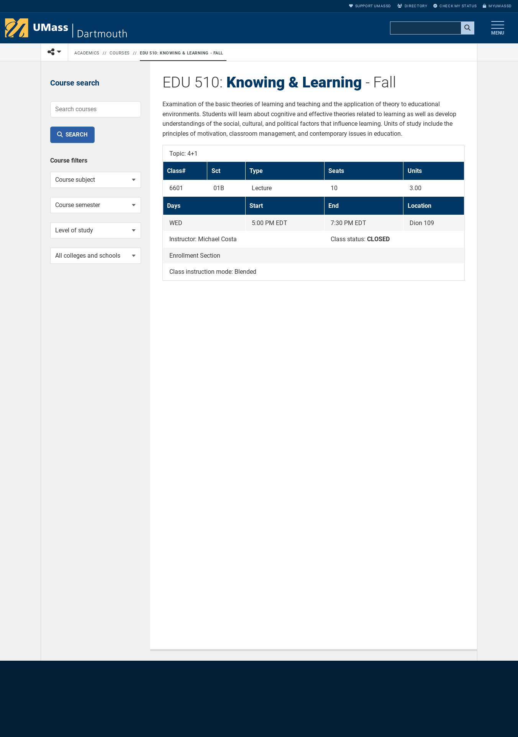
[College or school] (95, 256)
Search (77, 134)
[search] (431, 28)
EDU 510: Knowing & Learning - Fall (181, 53)
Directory (412, 6)
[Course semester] (95, 205)
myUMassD (497, 6)
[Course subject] (95, 180)
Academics (87, 53)
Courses (120, 53)
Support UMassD (370, 6)
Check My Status (455, 6)
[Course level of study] (95, 230)
